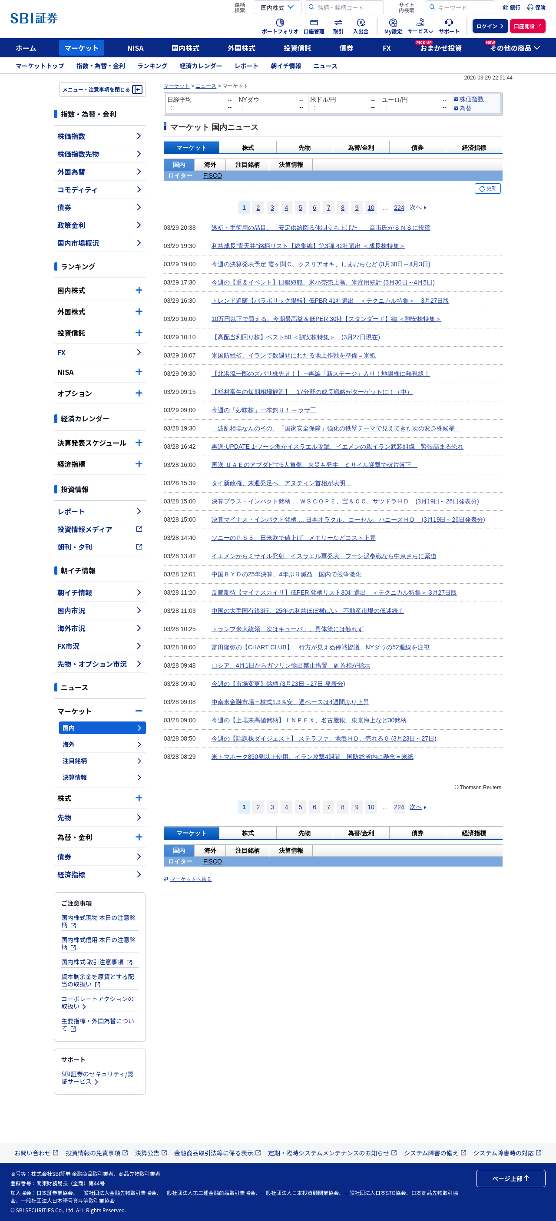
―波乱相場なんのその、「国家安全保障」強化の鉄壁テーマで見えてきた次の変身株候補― (336, 428)
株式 (99, 798)
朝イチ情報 (286, 65)
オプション (99, 393)
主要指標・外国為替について (97, 1024)
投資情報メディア (99, 529)
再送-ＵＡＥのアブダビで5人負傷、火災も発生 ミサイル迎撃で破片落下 (314, 464)
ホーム (26, 48)
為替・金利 (99, 837)
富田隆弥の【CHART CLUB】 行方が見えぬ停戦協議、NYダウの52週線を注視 (321, 647)
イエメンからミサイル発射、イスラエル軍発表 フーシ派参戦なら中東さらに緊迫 (324, 556)
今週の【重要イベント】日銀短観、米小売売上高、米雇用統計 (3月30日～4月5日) (323, 282)
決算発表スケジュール (99, 442)
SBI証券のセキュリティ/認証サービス (97, 1077)
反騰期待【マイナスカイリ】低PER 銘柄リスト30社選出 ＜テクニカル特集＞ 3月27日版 (334, 592)
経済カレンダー (201, 65)
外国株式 (241, 48)
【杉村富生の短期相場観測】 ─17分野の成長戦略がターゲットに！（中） (312, 391)
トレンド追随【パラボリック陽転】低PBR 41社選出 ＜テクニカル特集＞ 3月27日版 (331, 300)
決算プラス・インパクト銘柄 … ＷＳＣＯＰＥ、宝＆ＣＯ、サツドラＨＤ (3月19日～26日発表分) (345, 501)
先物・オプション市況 (99, 663)
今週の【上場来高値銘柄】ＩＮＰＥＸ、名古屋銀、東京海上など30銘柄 (309, 720)
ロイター (180, 175)
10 (370, 207)
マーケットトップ (40, 65)
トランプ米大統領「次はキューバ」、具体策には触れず (288, 628)
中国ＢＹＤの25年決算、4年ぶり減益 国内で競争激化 (286, 574)
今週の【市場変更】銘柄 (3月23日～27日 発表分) (278, 683)
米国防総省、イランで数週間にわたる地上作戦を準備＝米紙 (294, 355)
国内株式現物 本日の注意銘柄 (98, 921)
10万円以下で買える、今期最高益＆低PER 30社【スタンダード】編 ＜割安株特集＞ (327, 318)
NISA (135, 48)
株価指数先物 (99, 154)
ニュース (326, 65)
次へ (416, 207)
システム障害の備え (435, 1153)
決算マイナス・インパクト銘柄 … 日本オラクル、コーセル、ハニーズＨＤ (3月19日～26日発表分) (348, 519)
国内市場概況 (99, 243)
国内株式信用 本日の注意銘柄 (98, 943)
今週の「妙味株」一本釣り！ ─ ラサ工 (264, 410)
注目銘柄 (102, 760)
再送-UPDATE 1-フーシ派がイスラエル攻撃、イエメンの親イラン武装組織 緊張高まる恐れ (338, 446)
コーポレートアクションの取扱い (97, 1002)
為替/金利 (361, 147)
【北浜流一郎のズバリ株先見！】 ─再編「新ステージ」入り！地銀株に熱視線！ (321, 373)
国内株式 (185, 48)
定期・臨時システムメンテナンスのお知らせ (332, 1153)
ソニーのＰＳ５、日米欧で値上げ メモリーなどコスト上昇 (294, 537)
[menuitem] (511, 7)
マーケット (81, 48)
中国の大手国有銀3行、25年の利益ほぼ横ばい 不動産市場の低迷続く (308, 610)
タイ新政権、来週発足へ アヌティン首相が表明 (281, 483)
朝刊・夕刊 (99, 547)
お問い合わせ (36, 1153)
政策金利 (99, 225)
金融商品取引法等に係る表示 (217, 1153)
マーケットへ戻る (191, 879)
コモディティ (99, 189)
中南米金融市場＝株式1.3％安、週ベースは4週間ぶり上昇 (290, 701)
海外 (102, 744)
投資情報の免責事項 (97, 1153)
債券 (347, 48)
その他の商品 (512, 46)
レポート (247, 65)
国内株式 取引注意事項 (96, 961)
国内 (102, 727)
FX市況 (99, 646)
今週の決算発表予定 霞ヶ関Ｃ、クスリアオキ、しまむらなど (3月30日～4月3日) (321, 264)
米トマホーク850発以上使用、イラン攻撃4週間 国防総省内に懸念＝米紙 (313, 756)
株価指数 (99, 136)
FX (387, 48)
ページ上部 (511, 1178)
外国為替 (99, 171)
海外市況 (99, 628)
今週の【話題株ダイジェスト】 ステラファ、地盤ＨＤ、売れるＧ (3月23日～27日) (324, 738)
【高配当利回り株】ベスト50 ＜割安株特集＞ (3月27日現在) (296, 337)
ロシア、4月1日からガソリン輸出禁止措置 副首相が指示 (291, 665)
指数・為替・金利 (100, 65)
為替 (466, 108)
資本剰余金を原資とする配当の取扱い (97, 980)
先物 (99, 817)
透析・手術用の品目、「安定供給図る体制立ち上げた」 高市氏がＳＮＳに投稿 (321, 227)
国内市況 (99, 610)
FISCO (212, 175)
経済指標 (99, 464)
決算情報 (102, 777)
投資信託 (297, 48)
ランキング (152, 65)
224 (399, 207)
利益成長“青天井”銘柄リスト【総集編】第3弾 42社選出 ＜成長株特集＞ (308, 245)
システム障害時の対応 (507, 1153)
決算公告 (151, 1153)
